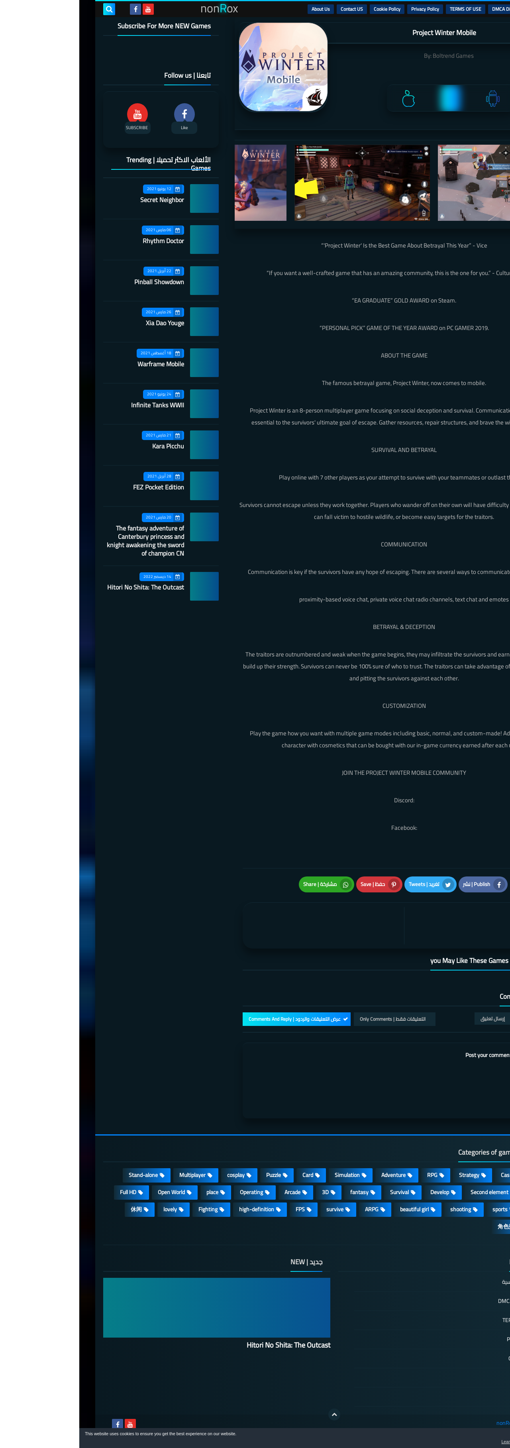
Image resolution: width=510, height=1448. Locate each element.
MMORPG (461, 1209)
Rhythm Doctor (84, 241)
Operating (172, 1192)
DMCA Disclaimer (430, 9)
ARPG (292, 1209)
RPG (353, 1175)
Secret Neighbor (83, 200)
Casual (429, 1175)
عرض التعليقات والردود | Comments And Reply (215, 1019)
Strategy (390, 1175)
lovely (91, 1209)
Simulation (267, 1175)
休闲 (57, 1209)
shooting (381, 1209)
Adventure (314, 1175)
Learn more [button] (433, 1441)
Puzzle (194, 1175)
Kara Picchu (89, 446)
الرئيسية (466, 9)
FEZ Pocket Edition (79, 487)
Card (228, 1175)
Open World (92, 1192)
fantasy (280, 1192)
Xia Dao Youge (86, 323)
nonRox (426, 1423)
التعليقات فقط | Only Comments (313, 1019)
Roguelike (462, 1192)
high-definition (177, 1209)
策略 (467, 1226)
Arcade (213, 1192)
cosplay (156, 1175)
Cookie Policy (307, 9)
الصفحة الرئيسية (441, 1282)
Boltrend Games (373, 55)
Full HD (49, 1192)
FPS (221, 1209)
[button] (479, 1439)
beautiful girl (335, 1209)
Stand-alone (63, 1175)
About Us (241, 9)
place (133, 1192)
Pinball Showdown (80, 282)
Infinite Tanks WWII (78, 405)
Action (466, 1175)
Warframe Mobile (81, 364)
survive (255, 1209)
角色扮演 (429, 1226)
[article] (246, 926)
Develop (360, 1192)
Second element (410, 1192)
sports (420, 1209)
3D (246, 1192)
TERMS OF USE (386, 9)
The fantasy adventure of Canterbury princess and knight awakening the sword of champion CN (66, 540)
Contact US (272, 9)
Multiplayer (113, 1175)
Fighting (128, 1209)
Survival (320, 1192)
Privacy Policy (346, 9)
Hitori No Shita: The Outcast (66, 587)
